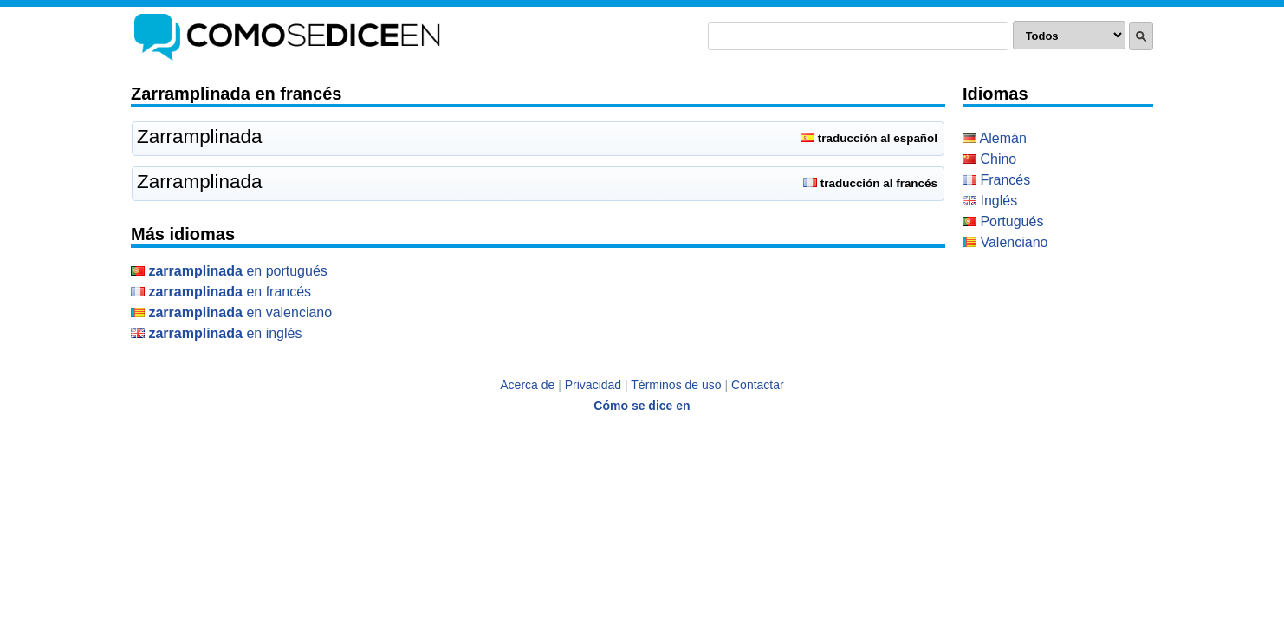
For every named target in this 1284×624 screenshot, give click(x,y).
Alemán (995, 138)
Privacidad (593, 385)
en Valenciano (231, 312)
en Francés (221, 291)
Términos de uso (676, 385)
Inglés (990, 200)
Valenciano (1005, 242)
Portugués (1003, 221)
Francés (996, 179)
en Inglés (216, 333)
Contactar (757, 385)
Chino (989, 159)
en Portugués (229, 270)
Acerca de (527, 385)
